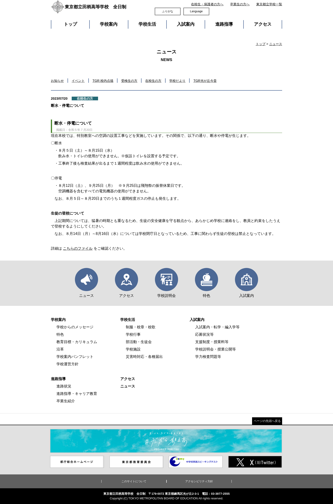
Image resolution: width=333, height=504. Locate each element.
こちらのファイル (77, 248)
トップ (70, 24)
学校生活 (147, 24)
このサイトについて (133, 481)
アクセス (262, 24)
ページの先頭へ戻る (267, 421)
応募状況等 (204, 334)
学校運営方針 (67, 364)
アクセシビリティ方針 (199, 481)
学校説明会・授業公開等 (215, 349)
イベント (78, 81)
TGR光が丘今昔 (204, 81)
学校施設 (133, 349)
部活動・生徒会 (139, 342)
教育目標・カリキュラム (76, 342)
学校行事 (133, 334)
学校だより (177, 81)
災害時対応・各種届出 (144, 357)
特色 (60, 334)
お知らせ (57, 81)
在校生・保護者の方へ (207, 4)
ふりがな (167, 11)
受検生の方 (129, 81)
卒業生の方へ (240, 4)
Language (196, 11)
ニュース (275, 44)
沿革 (60, 349)
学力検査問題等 (208, 357)
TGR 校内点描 (102, 81)
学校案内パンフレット (74, 357)
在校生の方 (153, 81)
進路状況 (63, 386)
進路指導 (224, 24)
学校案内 (108, 24)
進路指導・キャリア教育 (76, 394)
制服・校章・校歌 (140, 327)
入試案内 (185, 24)
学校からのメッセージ (74, 327)
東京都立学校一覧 (269, 4)
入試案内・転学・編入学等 (217, 327)
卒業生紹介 (65, 401)
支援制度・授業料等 (211, 342)
